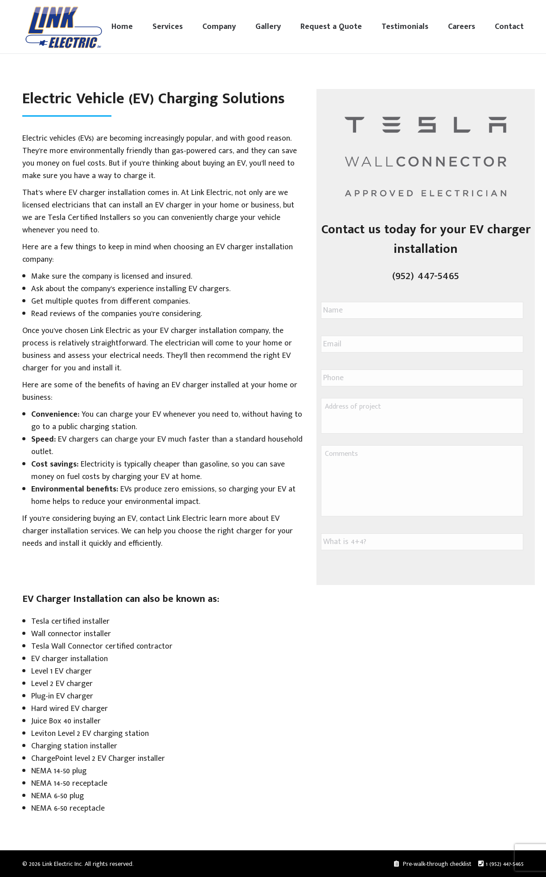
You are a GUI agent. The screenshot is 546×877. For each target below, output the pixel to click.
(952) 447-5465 (425, 275)
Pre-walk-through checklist (436, 864)
